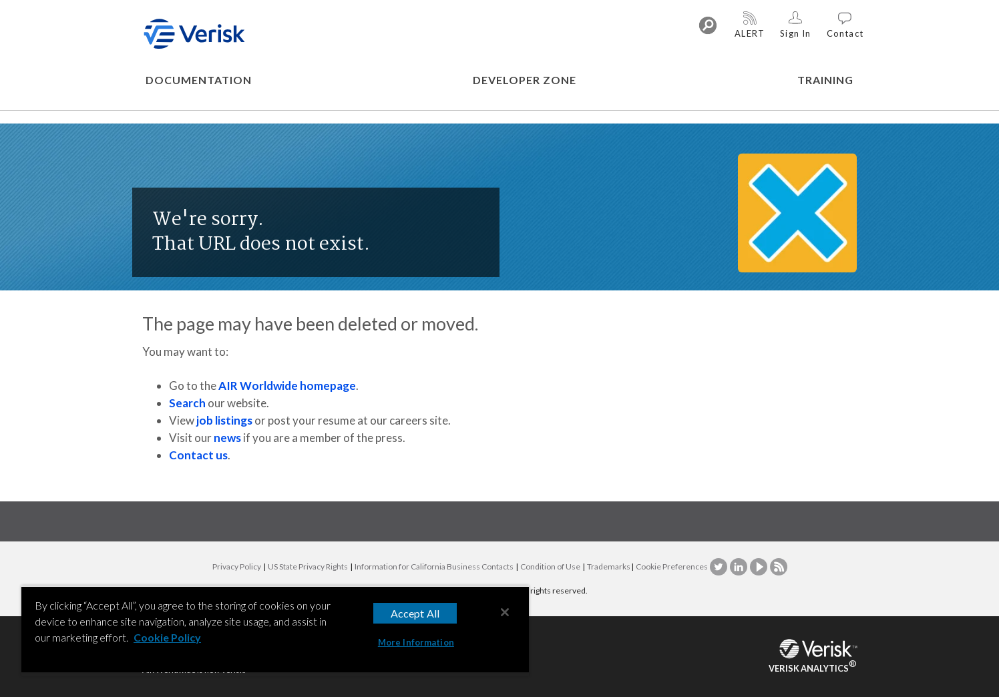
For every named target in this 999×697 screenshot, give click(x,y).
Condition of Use (550, 566)
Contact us (198, 455)
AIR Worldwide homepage (287, 386)
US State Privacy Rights (308, 566)
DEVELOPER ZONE (524, 79)
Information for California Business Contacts (434, 566)
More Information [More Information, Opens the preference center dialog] (416, 642)
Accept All (415, 613)
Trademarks (608, 566)
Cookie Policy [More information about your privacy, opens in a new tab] (167, 637)
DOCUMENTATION (199, 79)
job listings (224, 420)
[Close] (505, 612)
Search (187, 403)
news (227, 438)
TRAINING (825, 79)
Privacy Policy (236, 566)
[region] (275, 631)
